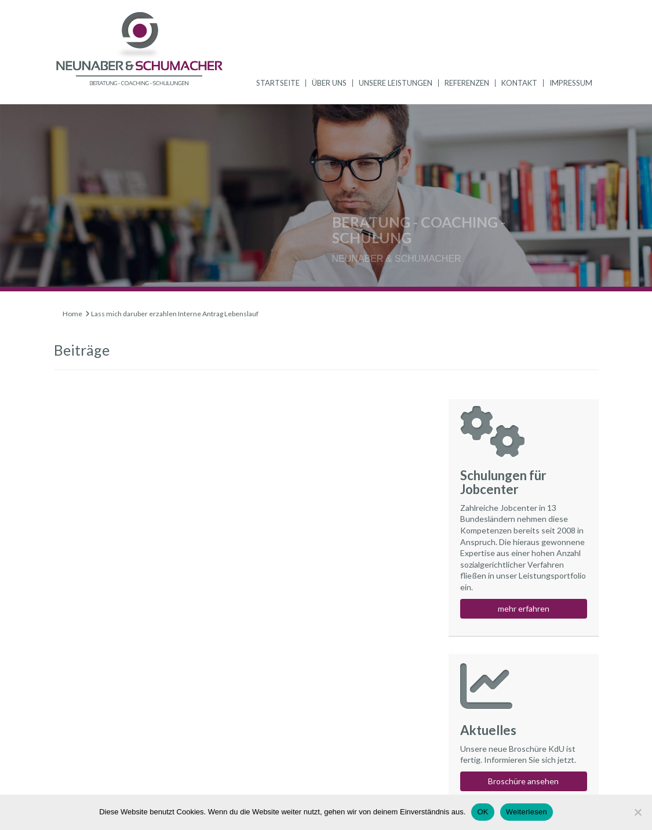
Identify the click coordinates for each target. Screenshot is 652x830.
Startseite (278, 82)
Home (72, 313)
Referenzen (467, 82)
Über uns (329, 82)
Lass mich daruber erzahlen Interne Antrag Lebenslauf (174, 313)
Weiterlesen (526, 811)
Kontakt (519, 82)
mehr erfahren (523, 608)
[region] (326, 197)
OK (482, 811)
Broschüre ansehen (523, 781)
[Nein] (637, 812)
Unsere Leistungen (395, 82)
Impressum (570, 82)
